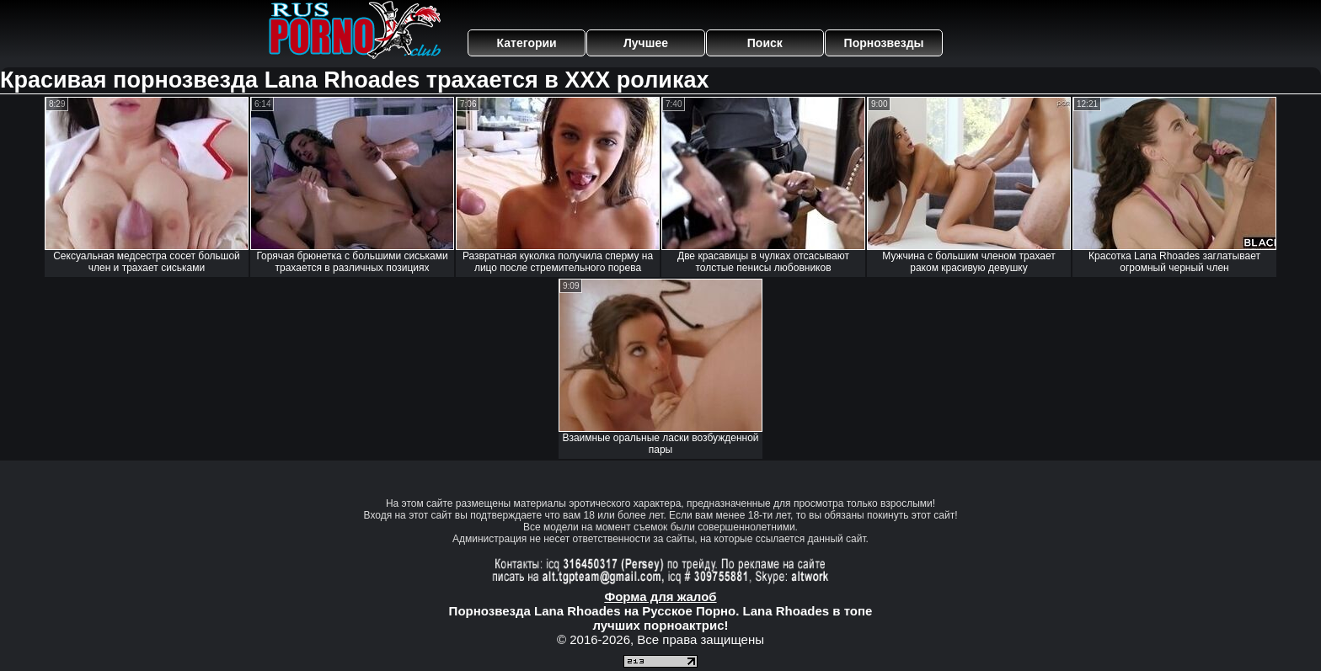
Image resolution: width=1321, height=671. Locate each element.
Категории (527, 43)
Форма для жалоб (660, 596)
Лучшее (645, 43)
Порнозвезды (884, 43)
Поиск (765, 43)
